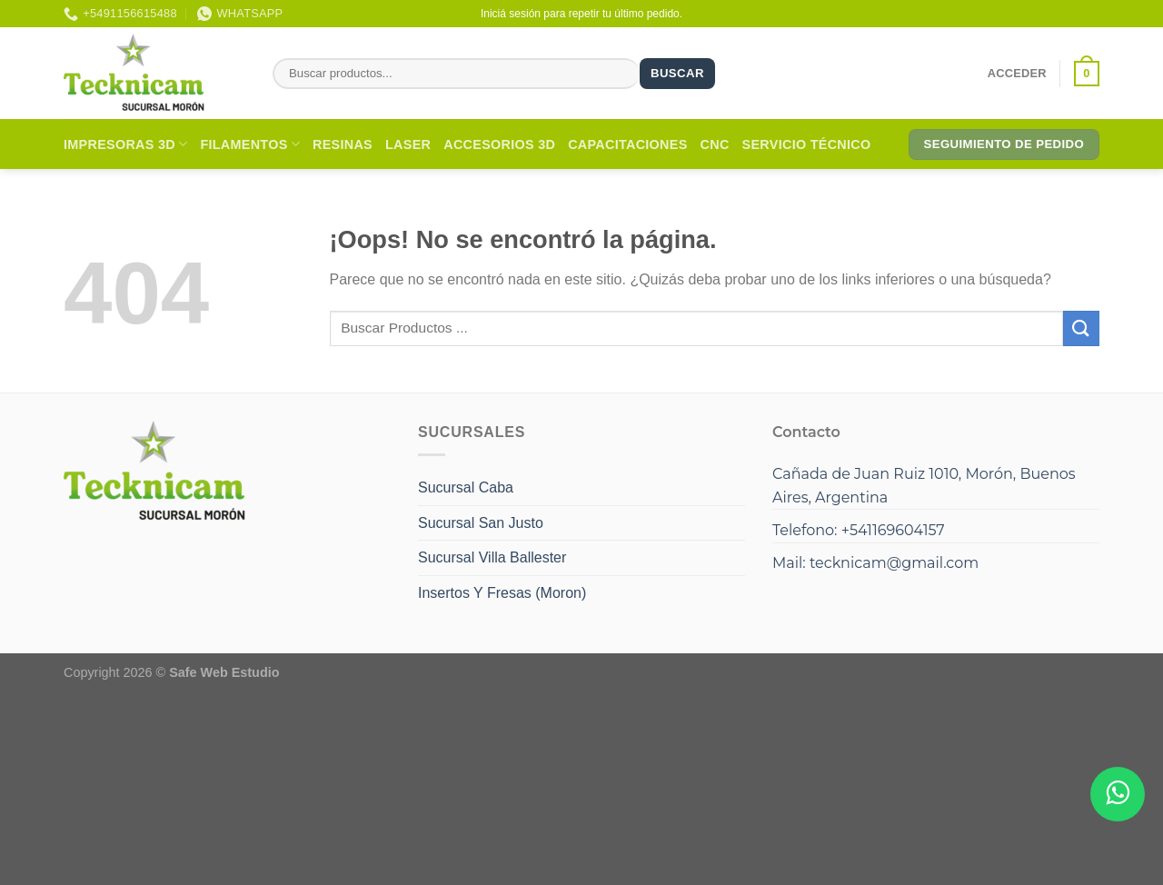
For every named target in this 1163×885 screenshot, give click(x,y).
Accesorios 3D (499, 144)
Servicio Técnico (806, 144)
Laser (408, 144)
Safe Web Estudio (224, 672)
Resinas (343, 144)
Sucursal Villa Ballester (492, 557)
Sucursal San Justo (480, 523)
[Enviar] (1081, 328)
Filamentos (250, 144)
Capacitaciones (627, 144)
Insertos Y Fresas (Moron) (502, 593)
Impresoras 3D (125, 144)
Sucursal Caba (465, 487)
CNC (715, 144)
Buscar (677, 73)
